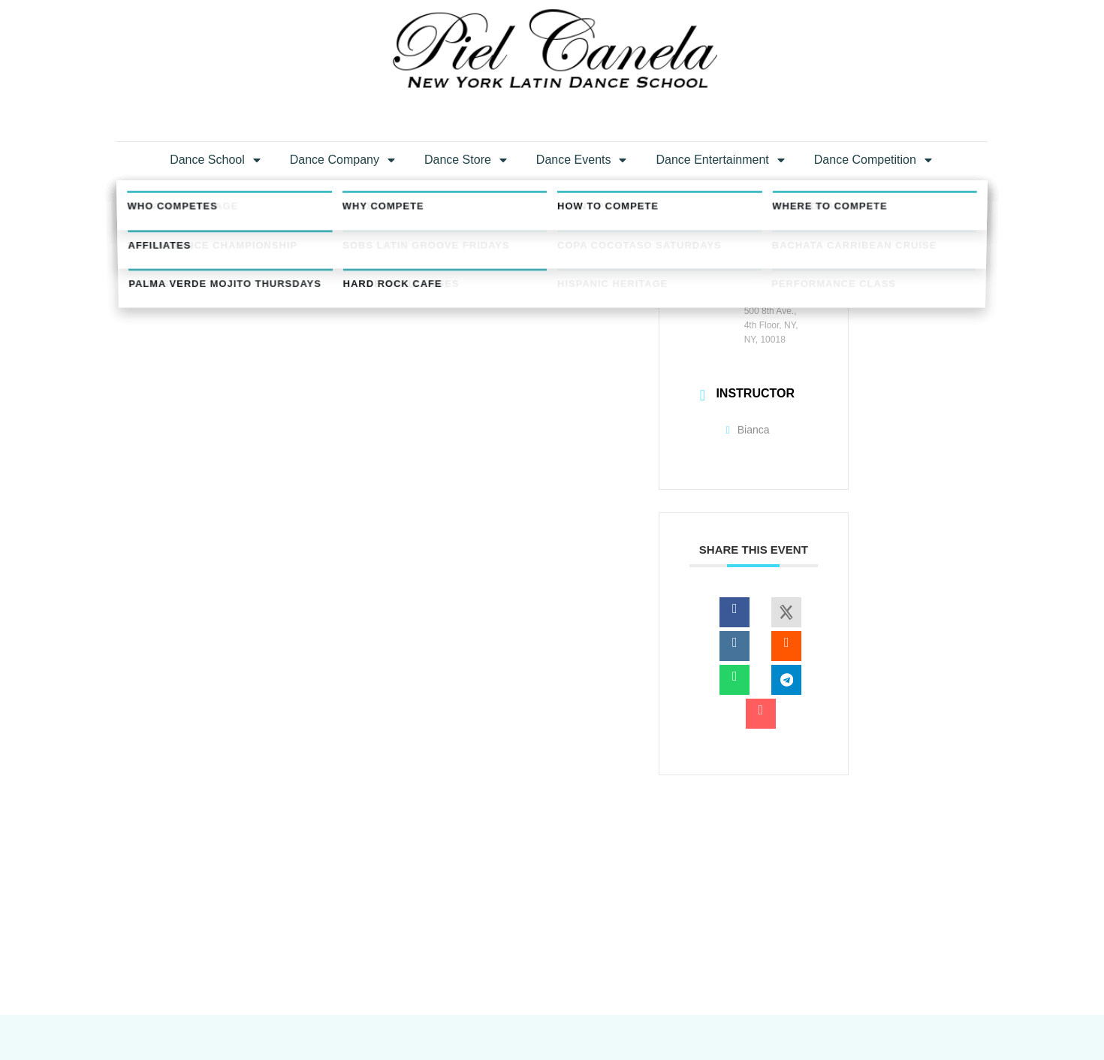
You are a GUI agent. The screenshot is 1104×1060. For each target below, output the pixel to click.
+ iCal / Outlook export (570, 425)
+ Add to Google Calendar (318, 425)
